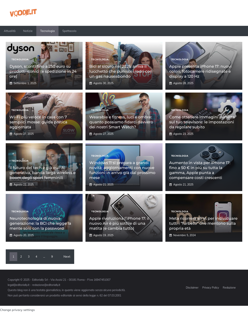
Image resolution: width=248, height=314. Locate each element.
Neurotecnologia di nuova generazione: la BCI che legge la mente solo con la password (40, 223)
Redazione (229, 287)
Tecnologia (47, 31)
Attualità (9, 31)
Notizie (28, 31)
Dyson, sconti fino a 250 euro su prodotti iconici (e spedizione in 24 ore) (43, 71)
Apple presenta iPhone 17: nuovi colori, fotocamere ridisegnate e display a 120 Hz (200, 71)
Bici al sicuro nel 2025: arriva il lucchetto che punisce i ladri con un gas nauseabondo (120, 71)
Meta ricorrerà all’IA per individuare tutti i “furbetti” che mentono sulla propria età (203, 223)
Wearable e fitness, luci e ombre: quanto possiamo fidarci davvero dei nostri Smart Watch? (121, 122)
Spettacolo (69, 31)
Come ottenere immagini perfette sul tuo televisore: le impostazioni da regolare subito (202, 122)
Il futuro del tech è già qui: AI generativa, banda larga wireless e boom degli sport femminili (43, 172)
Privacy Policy (210, 287)
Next (66, 256)
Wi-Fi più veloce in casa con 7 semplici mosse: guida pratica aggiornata (38, 122)
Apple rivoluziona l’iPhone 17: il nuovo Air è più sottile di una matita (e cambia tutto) (119, 223)
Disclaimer (192, 287)
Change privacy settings (17, 310)
